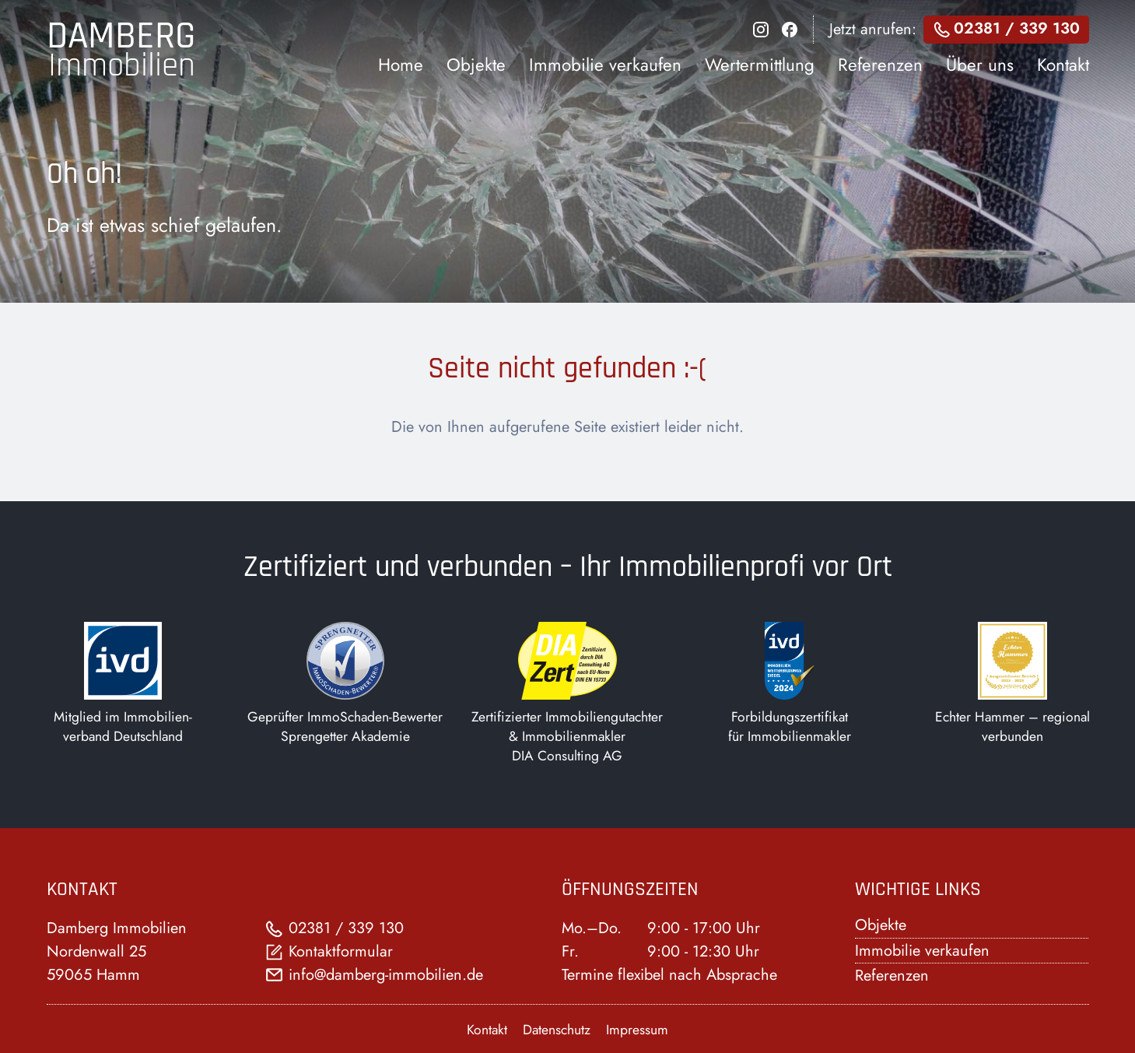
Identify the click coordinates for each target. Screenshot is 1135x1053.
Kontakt (487, 1030)
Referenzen (892, 975)
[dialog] (734, 51)
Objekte (880, 925)
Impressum (637, 1030)
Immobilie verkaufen (922, 950)
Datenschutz (556, 1030)
